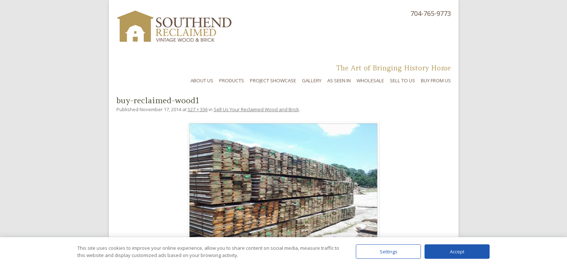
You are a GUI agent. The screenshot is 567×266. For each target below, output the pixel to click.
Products (231, 80)
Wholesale (370, 80)
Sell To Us (402, 80)
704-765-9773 (430, 13)
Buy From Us (436, 80)
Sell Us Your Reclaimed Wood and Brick (256, 109)
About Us (202, 80)
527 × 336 (198, 109)
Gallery (311, 80)
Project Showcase (273, 80)
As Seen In (339, 80)
